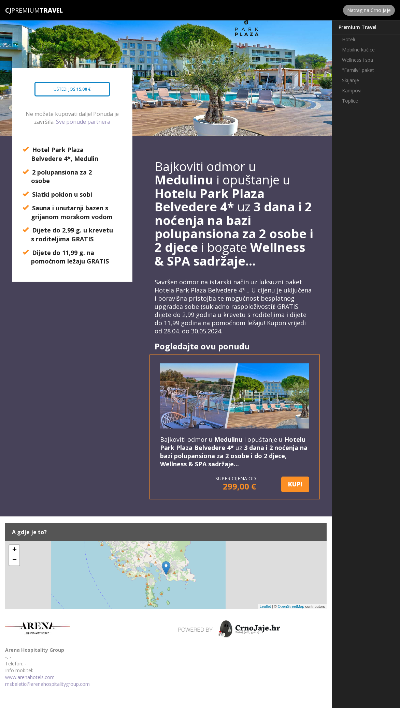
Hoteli (348, 39)
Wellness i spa (357, 60)
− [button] (14, 560)
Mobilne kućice (358, 49)
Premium (22, 10)
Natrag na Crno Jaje (369, 10)
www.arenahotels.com (30, 677)
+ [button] (14, 550)
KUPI (295, 484)
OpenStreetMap (291, 606)
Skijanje (350, 80)
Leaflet (265, 606)
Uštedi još (70, 91)
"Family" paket (358, 70)
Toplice (350, 100)
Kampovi (351, 90)
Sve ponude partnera (83, 121)
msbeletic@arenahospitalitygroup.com (47, 684)
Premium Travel (357, 27)
